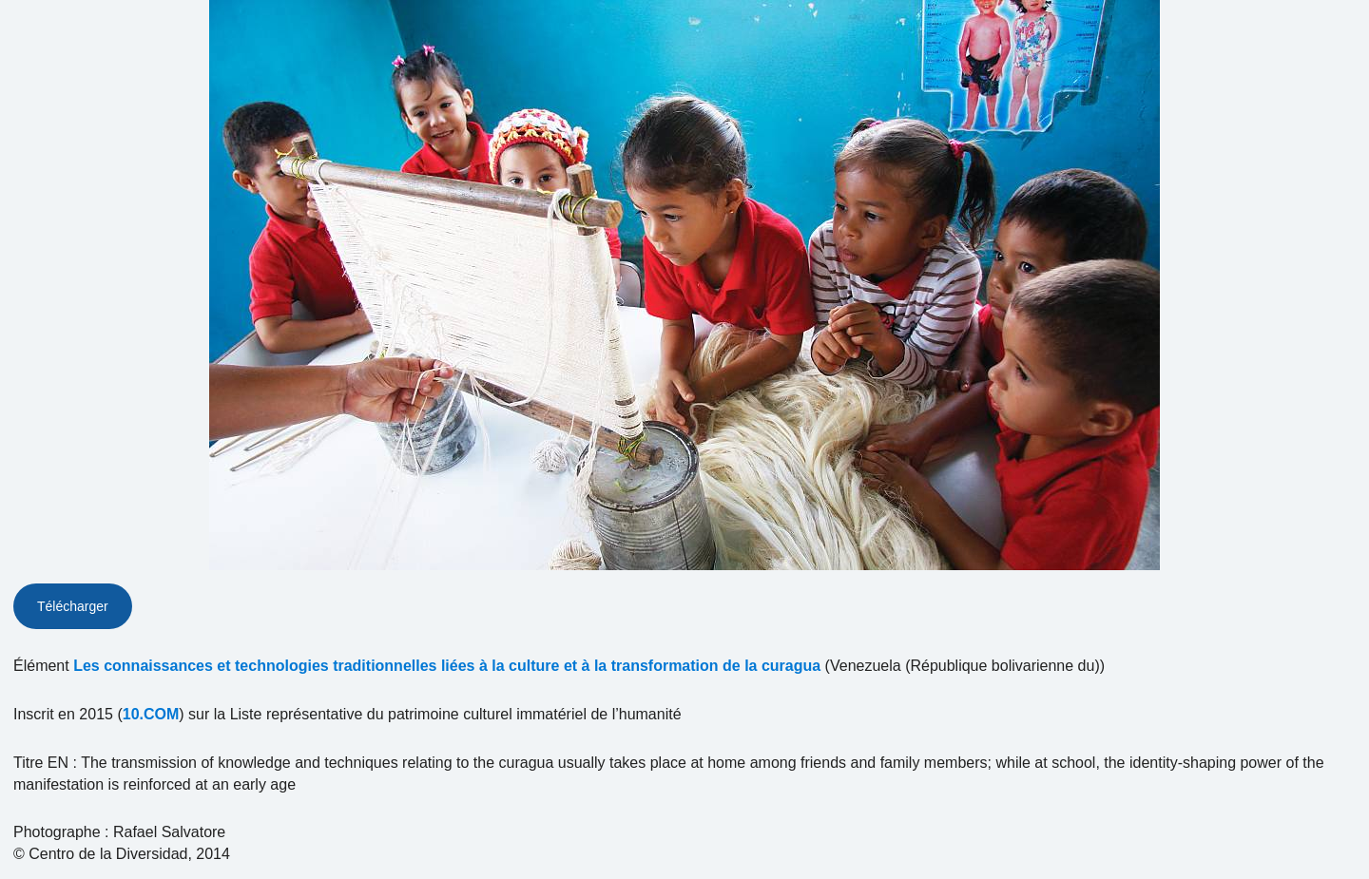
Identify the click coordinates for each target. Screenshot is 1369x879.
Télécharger (72, 606)
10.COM (151, 714)
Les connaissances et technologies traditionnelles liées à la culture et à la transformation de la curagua (446, 666)
